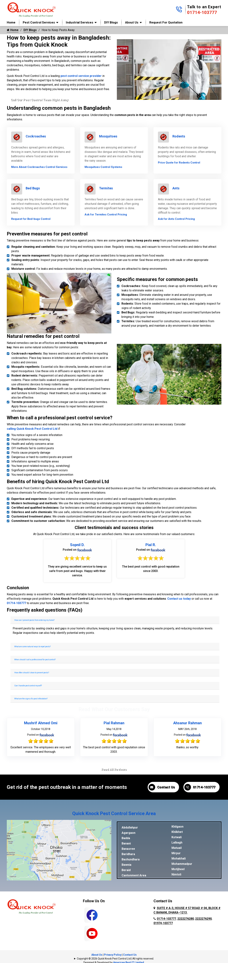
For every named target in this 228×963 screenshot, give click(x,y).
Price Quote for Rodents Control (179, 162)
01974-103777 (163, 923)
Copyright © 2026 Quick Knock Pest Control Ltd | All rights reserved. (115, 958)
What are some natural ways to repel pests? (32, 647)
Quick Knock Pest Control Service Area (114, 813)
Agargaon (128, 833)
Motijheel (178, 869)
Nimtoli (176, 874)
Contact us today (179, 598)
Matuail (177, 848)
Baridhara (128, 854)
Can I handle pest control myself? (28, 686)
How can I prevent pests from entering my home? (34, 620)
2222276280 (185, 918)
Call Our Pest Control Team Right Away (39, 100)
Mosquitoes (108, 136)
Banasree (128, 849)
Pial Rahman (114, 723)
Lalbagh (177, 842)
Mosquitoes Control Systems (103, 167)
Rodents (178, 136)
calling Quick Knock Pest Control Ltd (32, 428)
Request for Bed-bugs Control (30, 219)
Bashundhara (131, 859)
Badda (126, 838)
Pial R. (150, 545)
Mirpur (176, 853)
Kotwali (177, 837)
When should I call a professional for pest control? (35, 660)
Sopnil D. (77, 545)
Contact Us (162, 787)
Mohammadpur (182, 864)
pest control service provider (81, 76)
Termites (106, 188)
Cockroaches (36, 136)
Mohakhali (179, 858)
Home (11, 22)
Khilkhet (177, 832)
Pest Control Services (39, 22)
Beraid (126, 870)
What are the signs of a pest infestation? (31, 699)
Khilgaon (177, 826)
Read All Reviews (114, 769)
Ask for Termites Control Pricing (106, 214)
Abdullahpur (130, 827)
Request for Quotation (166, 22)
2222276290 (203, 918)
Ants (175, 188)
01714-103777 (202, 12)
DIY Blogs (111, 22)
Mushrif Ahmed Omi (40, 723)
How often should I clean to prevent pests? (31, 673)
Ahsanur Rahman (187, 723)
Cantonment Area (134, 875)
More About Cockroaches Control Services (39, 167)
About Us (131, 22)
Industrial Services (79, 22)
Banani (126, 843)
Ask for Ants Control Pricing (176, 219)
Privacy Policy (112, 954)
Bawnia (126, 864)
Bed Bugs (33, 188)
